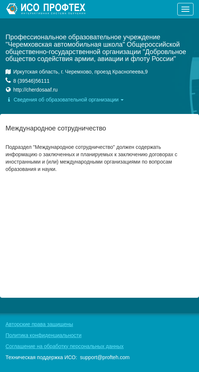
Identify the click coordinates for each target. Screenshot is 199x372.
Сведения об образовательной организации (65, 100)
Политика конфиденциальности (44, 335)
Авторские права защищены (39, 324)
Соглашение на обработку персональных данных (65, 346)
